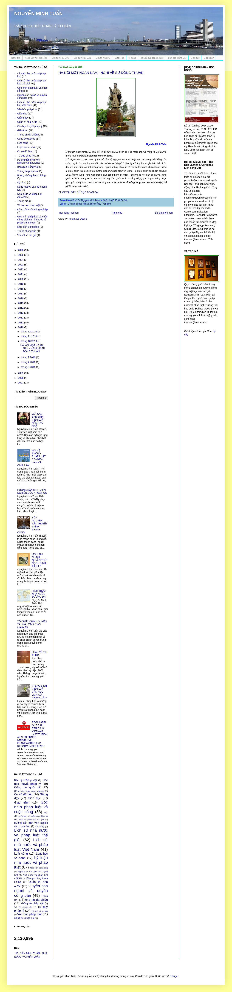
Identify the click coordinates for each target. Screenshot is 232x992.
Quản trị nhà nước (27, 121)
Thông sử (106, 204)
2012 (21, 317)
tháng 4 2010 (28, 362)
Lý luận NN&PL (102, 58)
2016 (21, 298)
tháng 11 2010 (29, 336)
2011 (21, 322)
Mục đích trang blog (28, 226)
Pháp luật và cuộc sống (36, 58)
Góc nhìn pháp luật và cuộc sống (84, 204)
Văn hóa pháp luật (27, 109)
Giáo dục (195, 58)
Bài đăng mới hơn (69, 212)
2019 (21, 283)
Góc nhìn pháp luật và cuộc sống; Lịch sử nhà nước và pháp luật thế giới (32, 219)
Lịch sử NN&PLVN (82, 58)
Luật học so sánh (26, 147)
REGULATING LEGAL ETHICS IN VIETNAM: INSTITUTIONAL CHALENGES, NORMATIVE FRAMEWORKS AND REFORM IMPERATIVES (32, 734)
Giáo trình (22, 130)
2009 (21, 373)
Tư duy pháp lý (25, 155)
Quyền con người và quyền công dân (31, 891)
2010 (21, 327)
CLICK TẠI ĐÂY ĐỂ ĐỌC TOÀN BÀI (78, 192)
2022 (21, 269)
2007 (21, 382)
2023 (21, 264)
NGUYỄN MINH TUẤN (38, 13)
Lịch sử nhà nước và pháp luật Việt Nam (31, 104)
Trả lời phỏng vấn (26, 231)
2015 (21, 303)
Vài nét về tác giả (26, 235)
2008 (21, 377)
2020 (21, 279)
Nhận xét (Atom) (78, 218)
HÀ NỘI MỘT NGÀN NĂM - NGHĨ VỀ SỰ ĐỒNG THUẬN (100, 73)
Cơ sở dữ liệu (24, 151)
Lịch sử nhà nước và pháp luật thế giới (31, 835)
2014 (21, 308)
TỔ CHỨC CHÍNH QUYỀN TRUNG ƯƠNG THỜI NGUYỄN (32, 624)
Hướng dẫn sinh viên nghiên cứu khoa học (28, 161)
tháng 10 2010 (29, 341)
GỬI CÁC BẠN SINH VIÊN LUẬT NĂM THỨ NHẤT (38, 419)
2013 (21, 312)
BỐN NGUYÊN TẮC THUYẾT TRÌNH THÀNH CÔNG (32, 525)
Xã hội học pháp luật (28, 205)
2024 (21, 259)
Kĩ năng (132, 58)
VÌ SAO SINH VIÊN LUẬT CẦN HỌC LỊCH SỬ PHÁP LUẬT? (39, 691)
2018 (21, 288)
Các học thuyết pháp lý (30, 126)
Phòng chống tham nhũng (31, 175)
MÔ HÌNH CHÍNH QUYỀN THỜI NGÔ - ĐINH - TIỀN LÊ (39, 560)
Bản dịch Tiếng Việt (177, 58)
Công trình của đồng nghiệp (32, 209)
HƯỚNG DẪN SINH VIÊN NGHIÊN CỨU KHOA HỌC (32, 491)
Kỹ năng (21, 182)
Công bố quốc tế (26, 138)
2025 (21, 254)
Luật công (119, 58)
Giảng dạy (209, 58)
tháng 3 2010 (28, 367)
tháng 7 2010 (28, 357)
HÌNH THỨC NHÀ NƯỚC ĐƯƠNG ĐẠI (39, 593)
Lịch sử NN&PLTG (60, 58)
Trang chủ (15, 58)
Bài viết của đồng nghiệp (151, 58)
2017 (21, 293)
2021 (21, 274)
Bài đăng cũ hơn (164, 212)
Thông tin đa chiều (27, 134)
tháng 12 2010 (29, 331)
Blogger (174, 976)
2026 (21, 250)
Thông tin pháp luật (28, 171)
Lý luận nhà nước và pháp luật (31, 862)
